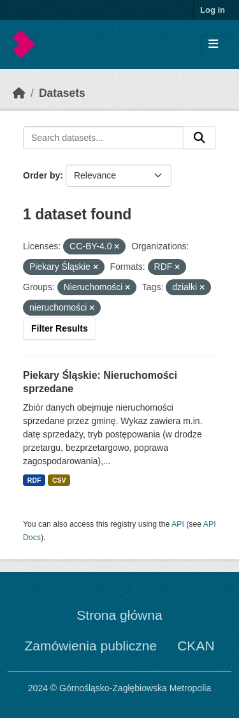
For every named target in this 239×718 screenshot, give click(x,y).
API (177, 524)
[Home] (19, 93)
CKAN (195, 645)
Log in (212, 10)
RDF (34, 480)
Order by (41, 175)
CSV (59, 480)
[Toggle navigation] (213, 44)
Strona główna (119, 615)
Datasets (62, 93)
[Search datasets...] (103, 137)
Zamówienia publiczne (90, 645)
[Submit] (199, 137)
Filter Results (59, 328)
